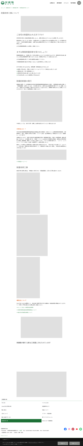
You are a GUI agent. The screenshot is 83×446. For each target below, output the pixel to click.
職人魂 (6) (4, 410)
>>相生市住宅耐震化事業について (24, 312)
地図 (21, 430)
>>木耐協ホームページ (22, 161)
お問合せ (52, 3)
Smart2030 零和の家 (6, 406)
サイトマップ (4, 435)
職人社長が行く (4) (6, 417)
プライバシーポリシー (33, 442)
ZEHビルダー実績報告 (47, 421)
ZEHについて (5, 413)
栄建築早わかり (45, 406)
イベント (66, 3)
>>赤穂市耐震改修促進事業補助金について (26, 309)
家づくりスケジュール (47, 417)
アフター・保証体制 (46, 413)
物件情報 (73, 3)
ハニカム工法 (45, 402)
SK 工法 (3, 402)
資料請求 (59, 3)
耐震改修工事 (5, 421)
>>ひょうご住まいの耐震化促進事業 (25, 307)
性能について (45, 410)
